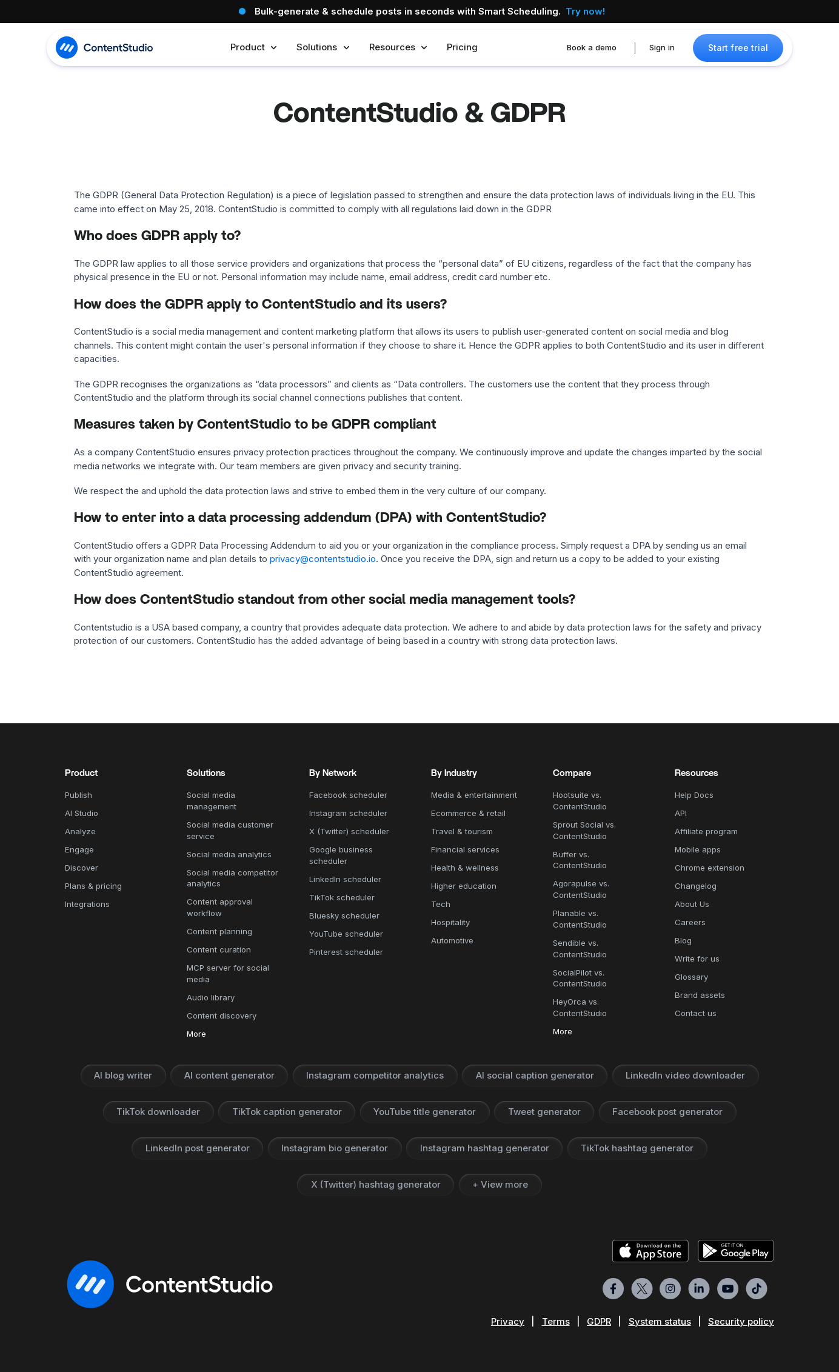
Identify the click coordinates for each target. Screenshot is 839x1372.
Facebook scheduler (348, 795)
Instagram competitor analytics (375, 1075)
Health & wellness (465, 867)
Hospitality (450, 922)
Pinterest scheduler (346, 952)
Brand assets (700, 995)
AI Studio (81, 813)
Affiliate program (706, 831)
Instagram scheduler (348, 813)
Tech (440, 904)
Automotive (452, 940)
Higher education (463, 886)
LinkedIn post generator (197, 1148)
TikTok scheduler (342, 897)
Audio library (211, 997)
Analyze (80, 831)
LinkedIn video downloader (685, 1075)
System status (660, 1321)
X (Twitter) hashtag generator (376, 1184)
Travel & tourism (462, 831)
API (681, 813)
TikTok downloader (158, 1111)
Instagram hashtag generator (484, 1148)
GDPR (599, 1321)
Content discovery (221, 1015)
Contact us (696, 1013)
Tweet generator (544, 1111)
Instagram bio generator (334, 1148)
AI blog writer (123, 1075)
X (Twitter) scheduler (349, 831)
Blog (683, 940)
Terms (556, 1321)
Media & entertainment (474, 795)
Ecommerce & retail (468, 813)
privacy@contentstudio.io (323, 558)
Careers (690, 922)
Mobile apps (698, 849)
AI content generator (229, 1075)
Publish (78, 795)
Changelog (696, 886)
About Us (692, 904)
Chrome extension (709, 867)
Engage (79, 849)
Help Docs (694, 795)
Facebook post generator (667, 1111)
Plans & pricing (93, 886)
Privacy (507, 1321)
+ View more (500, 1184)
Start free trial (738, 47)
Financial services (465, 849)
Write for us (697, 958)
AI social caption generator (535, 1075)
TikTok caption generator (287, 1111)
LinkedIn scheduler (345, 879)
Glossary (691, 977)
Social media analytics (229, 854)
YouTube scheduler (346, 934)
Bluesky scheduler (344, 915)
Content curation (219, 949)
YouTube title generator (424, 1111)
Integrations (87, 904)
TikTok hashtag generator (637, 1148)
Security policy (741, 1321)
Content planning (219, 931)
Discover (81, 867)
